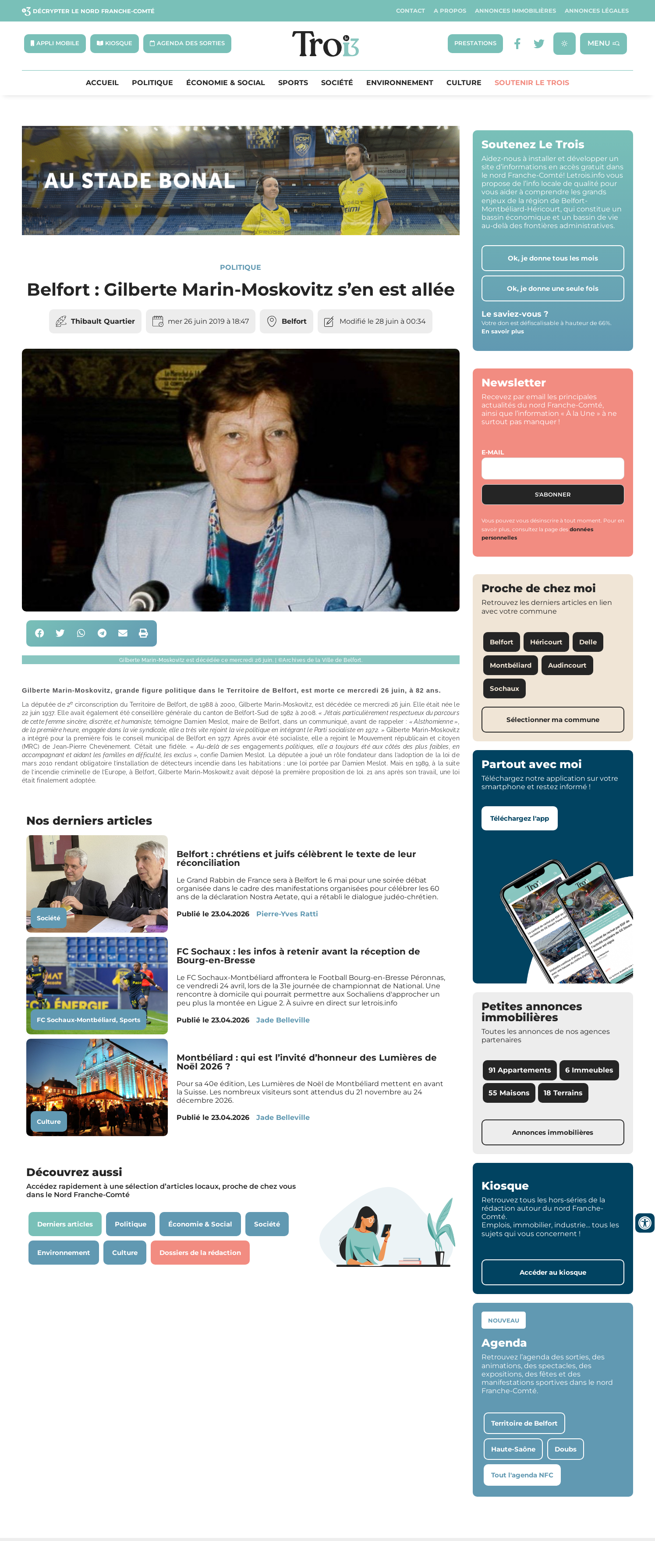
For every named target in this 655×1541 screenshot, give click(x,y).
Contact (410, 11)
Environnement (399, 83)
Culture (464, 83)
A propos (450, 11)
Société (337, 83)
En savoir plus (503, 332)
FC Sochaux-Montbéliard (76, 1020)
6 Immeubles (589, 1071)
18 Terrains (563, 1093)
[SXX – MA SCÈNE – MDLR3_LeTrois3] (241, 233)
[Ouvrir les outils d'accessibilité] (645, 1223)
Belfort (294, 322)
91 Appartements (520, 1071)
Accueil (102, 83)
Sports (293, 83)
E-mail (493, 453)
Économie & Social (225, 83)
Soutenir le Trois (532, 83)
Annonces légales (597, 11)
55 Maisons (509, 1093)
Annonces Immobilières (515, 11)
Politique (152, 83)
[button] (40, 635)
